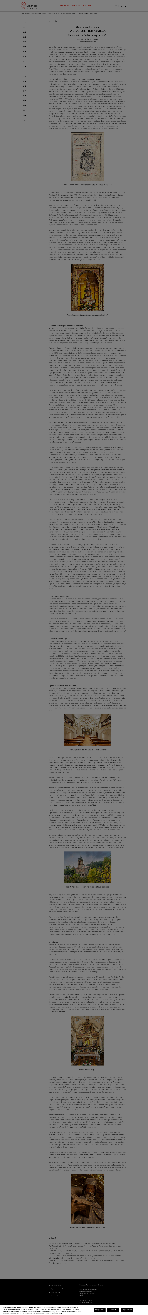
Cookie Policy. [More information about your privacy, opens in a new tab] (58, 1313)
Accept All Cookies (127, 1309)
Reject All (113, 1309)
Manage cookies (99, 1309)
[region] (74, 1310)
